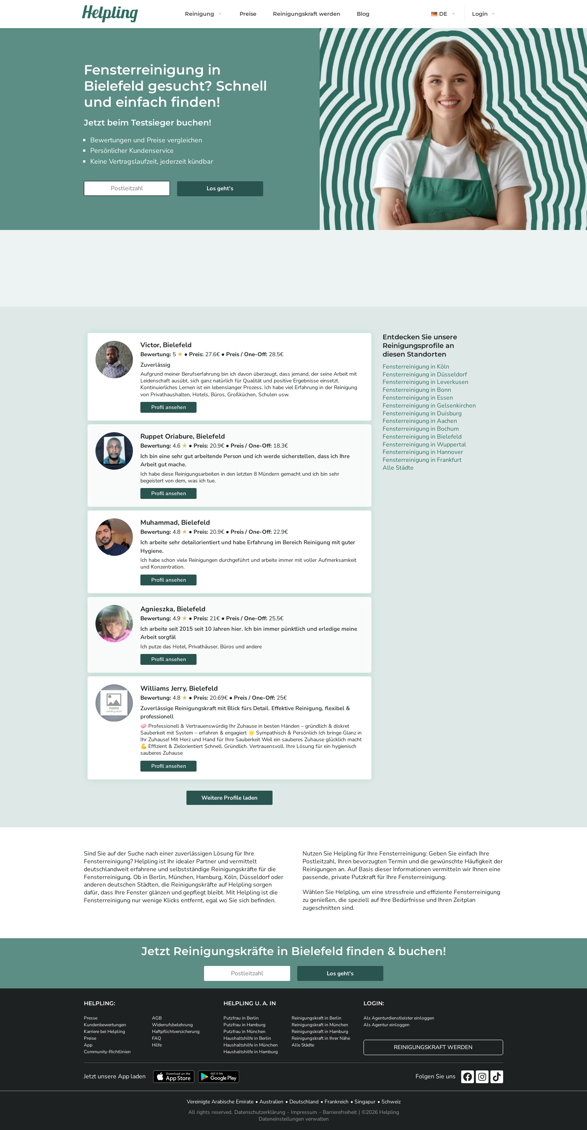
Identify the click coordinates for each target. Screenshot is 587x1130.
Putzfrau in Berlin (241, 1018)
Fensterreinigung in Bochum (421, 429)
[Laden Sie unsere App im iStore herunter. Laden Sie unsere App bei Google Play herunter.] (218, 1076)
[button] (444, 14)
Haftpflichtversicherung (176, 1031)
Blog (363, 13)
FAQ (156, 1038)
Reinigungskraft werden (306, 13)
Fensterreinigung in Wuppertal (424, 444)
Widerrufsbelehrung (172, 1025)
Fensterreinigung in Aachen (420, 421)
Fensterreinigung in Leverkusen (425, 382)
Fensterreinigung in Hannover (423, 452)
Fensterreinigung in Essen (418, 398)
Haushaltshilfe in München (250, 1045)
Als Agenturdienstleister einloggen (399, 1018)
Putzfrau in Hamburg (244, 1025)
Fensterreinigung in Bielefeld (422, 437)
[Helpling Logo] (110, 14)
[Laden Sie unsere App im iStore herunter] (173, 1076)
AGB (157, 1018)
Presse (90, 1018)
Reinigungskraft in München (320, 1025)
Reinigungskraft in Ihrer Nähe (321, 1038)
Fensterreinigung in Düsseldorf (425, 374)
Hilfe (157, 1045)
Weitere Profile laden (229, 798)
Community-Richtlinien (107, 1052)
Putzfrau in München (244, 1031)
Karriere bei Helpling (104, 1031)
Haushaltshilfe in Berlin (247, 1038)
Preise (248, 13)
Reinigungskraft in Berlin (316, 1018)
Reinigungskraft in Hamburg (320, 1031)
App (88, 1045)
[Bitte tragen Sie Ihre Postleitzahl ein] (127, 188)
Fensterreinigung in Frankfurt (422, 460)
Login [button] (480, 13)
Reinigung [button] (199, 13)
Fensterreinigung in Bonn (417, 390)
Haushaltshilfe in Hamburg (250, 1052)
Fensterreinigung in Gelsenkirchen (429, 406)
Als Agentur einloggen (387, 1025)
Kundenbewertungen (105, 1025)
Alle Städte (398, 468)
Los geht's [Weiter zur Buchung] (220, 188)
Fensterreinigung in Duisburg (422, 413)
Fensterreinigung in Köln (416, 367)
